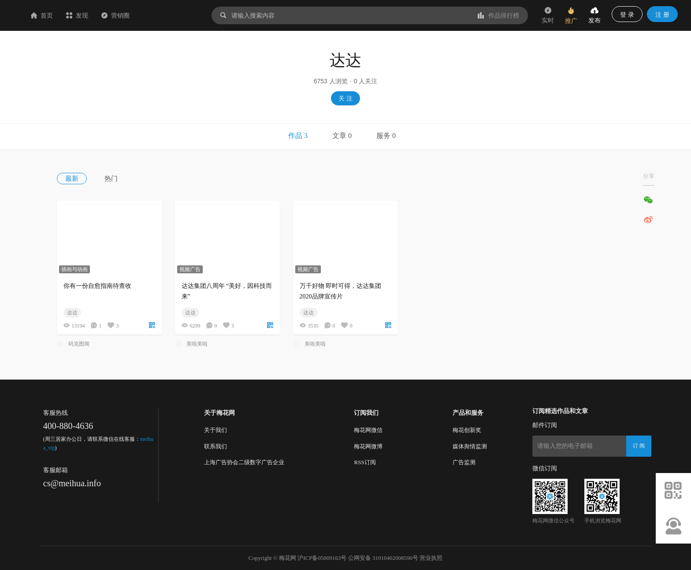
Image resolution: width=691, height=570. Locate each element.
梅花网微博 (368, 446)
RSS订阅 (364, 462)
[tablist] (345, 136)
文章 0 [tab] (342, 135)
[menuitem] (80, 178)
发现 (130, 15)
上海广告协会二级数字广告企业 (244, 462)
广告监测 (464, 462)
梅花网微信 (368, 430)
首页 (94, 15)
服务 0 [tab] (386, 135)
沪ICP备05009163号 (321, 558)
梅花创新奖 (467, 430)
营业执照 (431, 558)
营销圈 (168, 15)
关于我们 (215, 430)
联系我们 (215, 446)
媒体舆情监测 (470, 446)
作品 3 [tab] (298, 135)
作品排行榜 (498, 15)
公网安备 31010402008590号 (383, 558)
